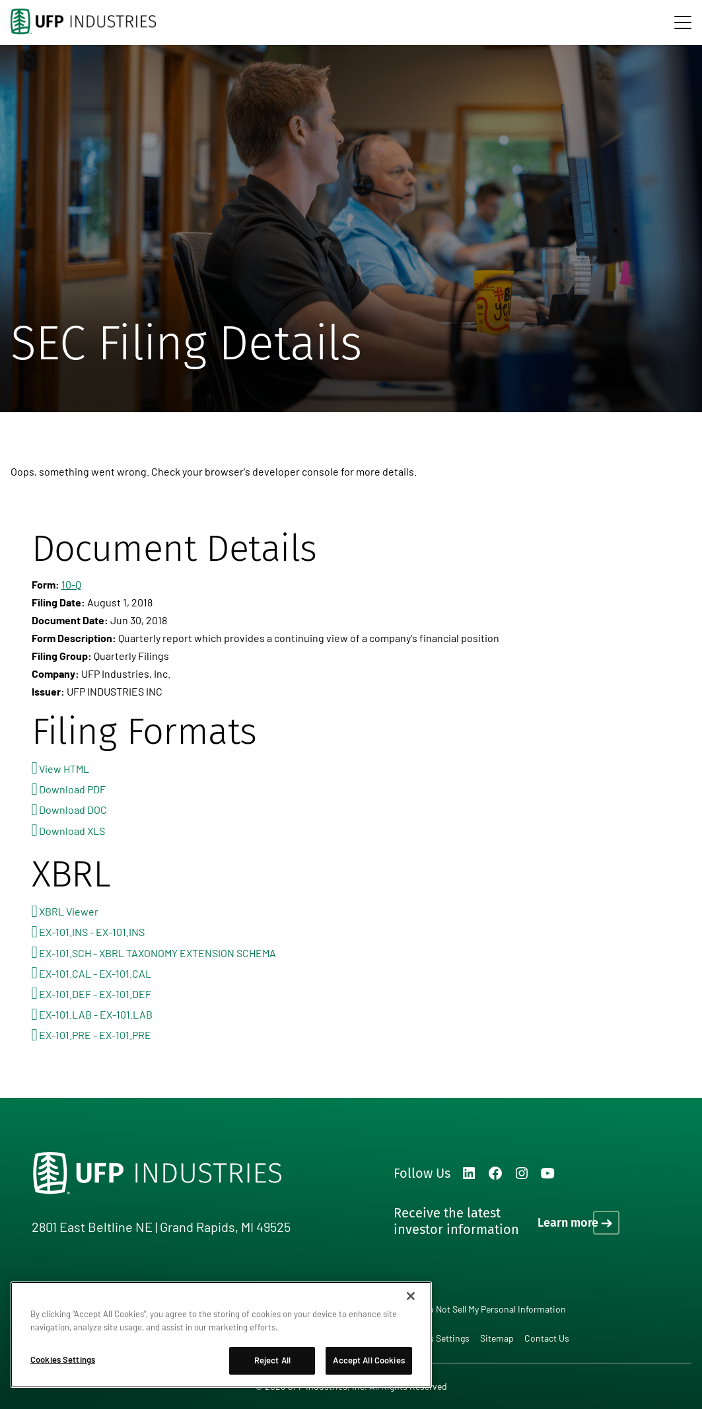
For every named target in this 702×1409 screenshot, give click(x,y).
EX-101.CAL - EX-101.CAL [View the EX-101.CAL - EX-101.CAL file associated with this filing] (95, 973)
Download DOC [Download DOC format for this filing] (73, 809)
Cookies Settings (435, 1338)
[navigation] (682, 22)
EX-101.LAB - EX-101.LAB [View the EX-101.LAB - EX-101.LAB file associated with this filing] (96, 1014)
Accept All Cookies (368, 1360)
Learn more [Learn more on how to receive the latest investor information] (568, 1222)
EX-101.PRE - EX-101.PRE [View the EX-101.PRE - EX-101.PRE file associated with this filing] (95, 1035)
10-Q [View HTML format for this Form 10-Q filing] (71, 584)
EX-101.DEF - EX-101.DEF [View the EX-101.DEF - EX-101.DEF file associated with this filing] (95, 994)
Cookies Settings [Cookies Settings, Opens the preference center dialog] (62, 1359)
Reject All (272, 1360)
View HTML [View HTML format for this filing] (64, 768)
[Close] (410, 1296)
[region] (221, 1335)
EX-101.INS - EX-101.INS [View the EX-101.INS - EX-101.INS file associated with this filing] (92, 931)
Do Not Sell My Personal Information (494, 1309)
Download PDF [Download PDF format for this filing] (72, 789)
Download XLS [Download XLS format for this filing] (72, 830)
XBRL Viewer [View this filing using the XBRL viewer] (68, 911)
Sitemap (497, 1338)
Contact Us (546, 1338)
